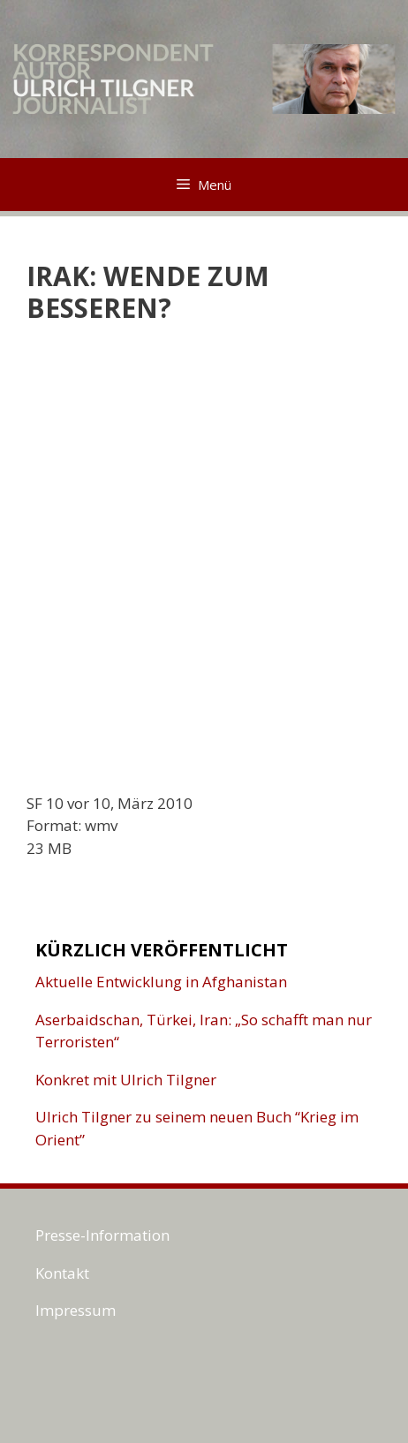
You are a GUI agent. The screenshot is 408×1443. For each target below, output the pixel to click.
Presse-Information (102, 1235)
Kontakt (62, 1273)
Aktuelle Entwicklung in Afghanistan (161, 981)
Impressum (75, 1310)
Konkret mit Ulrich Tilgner (125, 1079)
